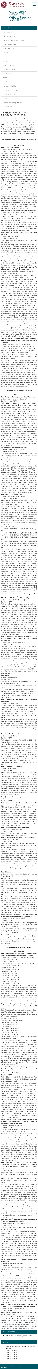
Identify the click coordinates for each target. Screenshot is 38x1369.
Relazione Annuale (8, 65)
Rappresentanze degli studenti (12, 103)
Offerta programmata (10, 44)
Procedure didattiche (9, 86)
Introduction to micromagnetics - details (19, 1336)
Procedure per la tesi (9, 94)
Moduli (5, 82)
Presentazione (7, 32)
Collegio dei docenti (9, 36)
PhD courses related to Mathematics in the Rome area (20, 1347)
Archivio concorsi (9, 69)
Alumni (5, 61)
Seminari (5, 53)
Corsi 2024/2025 (11, 1350)
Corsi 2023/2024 (11, 1352)
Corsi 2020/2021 (11, 1358)
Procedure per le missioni (11, 90)
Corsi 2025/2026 (8, 107)
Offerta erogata (8, 49)
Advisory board (7, 73)
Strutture (5, 98)
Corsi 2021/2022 (11, 1356)
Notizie (5, 78)
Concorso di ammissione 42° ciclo (13, 40)
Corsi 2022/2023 (11, 1354)
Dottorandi (6, 57)
